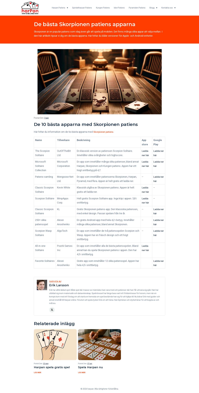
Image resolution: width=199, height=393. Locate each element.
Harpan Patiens (58, 8)
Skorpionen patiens (103, 131)
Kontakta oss (167, 8)
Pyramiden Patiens (137, 8)
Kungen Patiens (103, 8)
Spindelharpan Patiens (82, 8)
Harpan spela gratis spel (53, 367)
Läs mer (37, 373)
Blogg (152, 8)
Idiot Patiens (119, 8)
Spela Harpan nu (91, 367)
